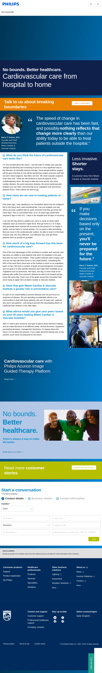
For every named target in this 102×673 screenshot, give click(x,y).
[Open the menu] (98, 4)
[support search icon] (91, 4)
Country (5, 504)
